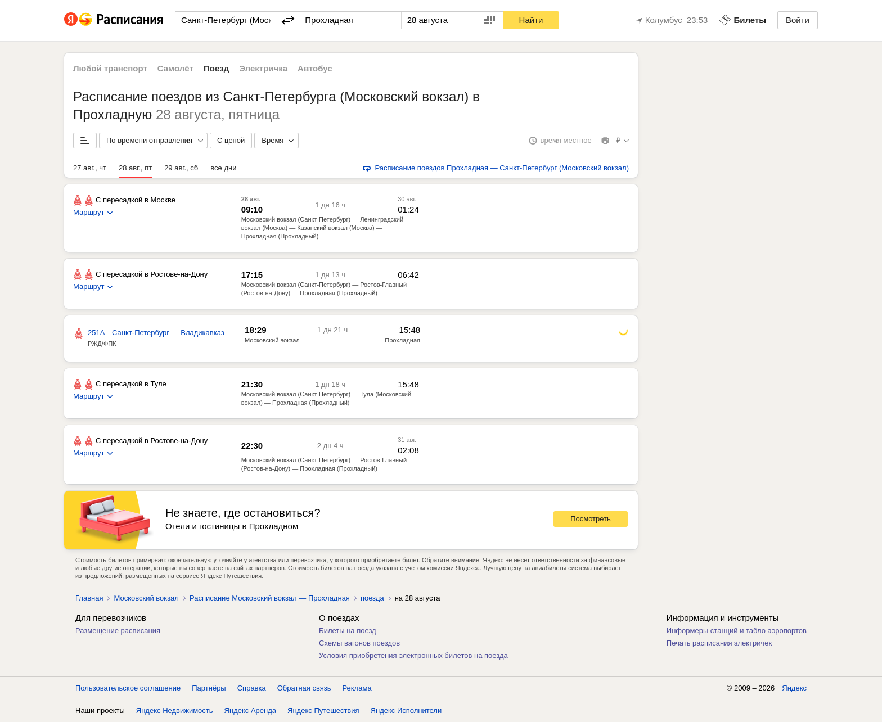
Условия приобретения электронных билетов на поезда (413, 655)
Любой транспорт (110, 68)
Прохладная (402, 340)
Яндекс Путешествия (323, 710)
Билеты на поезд (347, 630)
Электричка (263, 68)
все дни (223, 168)
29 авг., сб (181, 168)
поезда (372, 598)
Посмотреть (590, 519)
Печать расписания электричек (719, 643)
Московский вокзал (272, 340)
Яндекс (794, 688)
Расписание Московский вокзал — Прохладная (270, 598)
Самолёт (176, 68)
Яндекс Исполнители (406, 710)
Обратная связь (304, 688)
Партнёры (209, 688)
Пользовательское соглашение (128, 688)
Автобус (315, 68)
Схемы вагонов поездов (359, 643)
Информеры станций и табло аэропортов (737, 630)
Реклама (357, 688)
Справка (251, 688)
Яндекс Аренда (250, 710)
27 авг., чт (89, 168)
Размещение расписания (117, 630)
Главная (89, 598)
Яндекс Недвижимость (174, 710)
